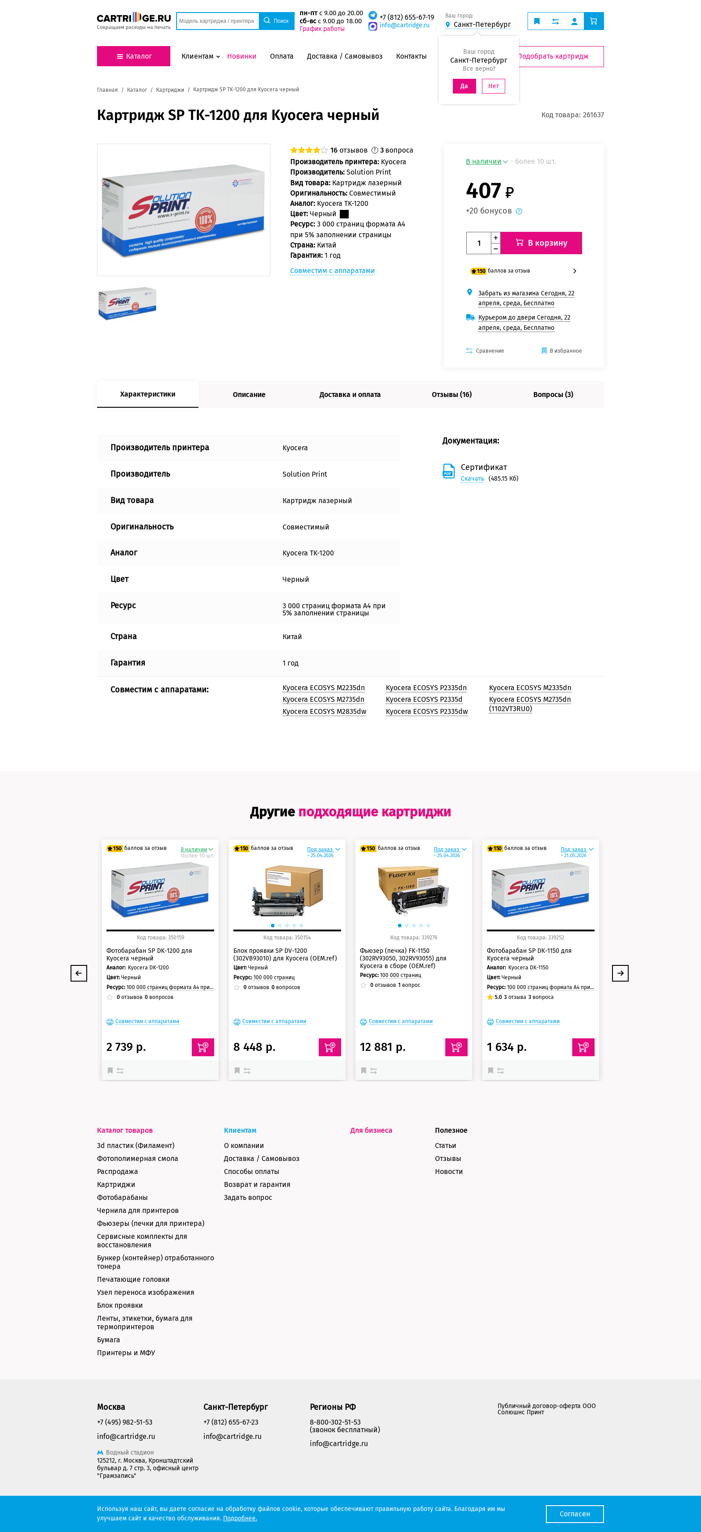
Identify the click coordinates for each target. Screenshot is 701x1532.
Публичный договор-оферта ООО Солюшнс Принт (547, 1409)
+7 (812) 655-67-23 (230, 1422)
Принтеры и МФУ (126, 1353)
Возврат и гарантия (257, 1184)
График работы (322, 29)
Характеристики (147, 394)
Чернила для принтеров (138, 1210)
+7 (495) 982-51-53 (124, 1422)
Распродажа (117, 1171)
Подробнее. (240, 1518)
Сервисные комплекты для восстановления (142, 1240)
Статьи (445, 1145)
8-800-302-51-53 (335, 1422)
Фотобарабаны (122, 1197)
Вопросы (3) (553, 394)
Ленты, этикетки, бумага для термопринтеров (145, 1322)
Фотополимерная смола (137, 1158)
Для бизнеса (371, 1130)
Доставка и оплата (350, 394)
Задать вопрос (248, 1197)
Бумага (108, 1340)
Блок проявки (120, 1305)
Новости (449, 1171)
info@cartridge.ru (405, 25)
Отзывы (448, 1158)
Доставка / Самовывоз (262, 1158)
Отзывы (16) (452, 394)
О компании (244, 1145)
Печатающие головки (133, 1279)
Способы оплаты (251, 1171)
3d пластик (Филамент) (135, 1145)
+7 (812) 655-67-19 (407, 17)
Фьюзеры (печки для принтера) (150, 1223)
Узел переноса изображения (145, 1292)
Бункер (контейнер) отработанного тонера (155, 1262)
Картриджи (116, 1184)
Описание (249, 394)
